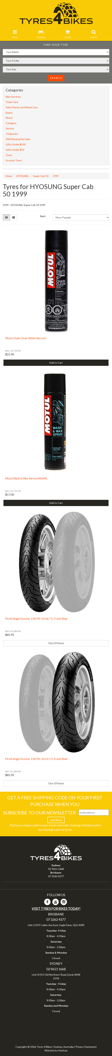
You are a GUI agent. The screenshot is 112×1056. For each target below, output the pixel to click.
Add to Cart (56, 362)
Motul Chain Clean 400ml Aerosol (25, 338)
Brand (9, 112)
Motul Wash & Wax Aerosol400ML (26, 478)
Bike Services (13, 96)
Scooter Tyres (14, 160)
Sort (43, 216)
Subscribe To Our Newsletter (39, 812)
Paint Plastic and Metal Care (22, 107)
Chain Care (12, 102)
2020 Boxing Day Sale (18, 139)
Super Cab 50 (40, 175)
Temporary (12, 133)
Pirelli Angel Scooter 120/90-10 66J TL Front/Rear (36, 618)
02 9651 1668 (56, 868)
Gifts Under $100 (16, 144)
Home (8, 175)
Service (10, 128)
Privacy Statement (86, 1046)
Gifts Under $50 (15, 149)
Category (11, 123)
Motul (9, 117)
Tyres (9, 155)
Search (56, 77)
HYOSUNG (22, 175)
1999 (56, 175)
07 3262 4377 (56, 876)
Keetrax (62, 1050)
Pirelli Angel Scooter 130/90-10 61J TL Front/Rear (36, 758)
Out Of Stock (56, 643)
